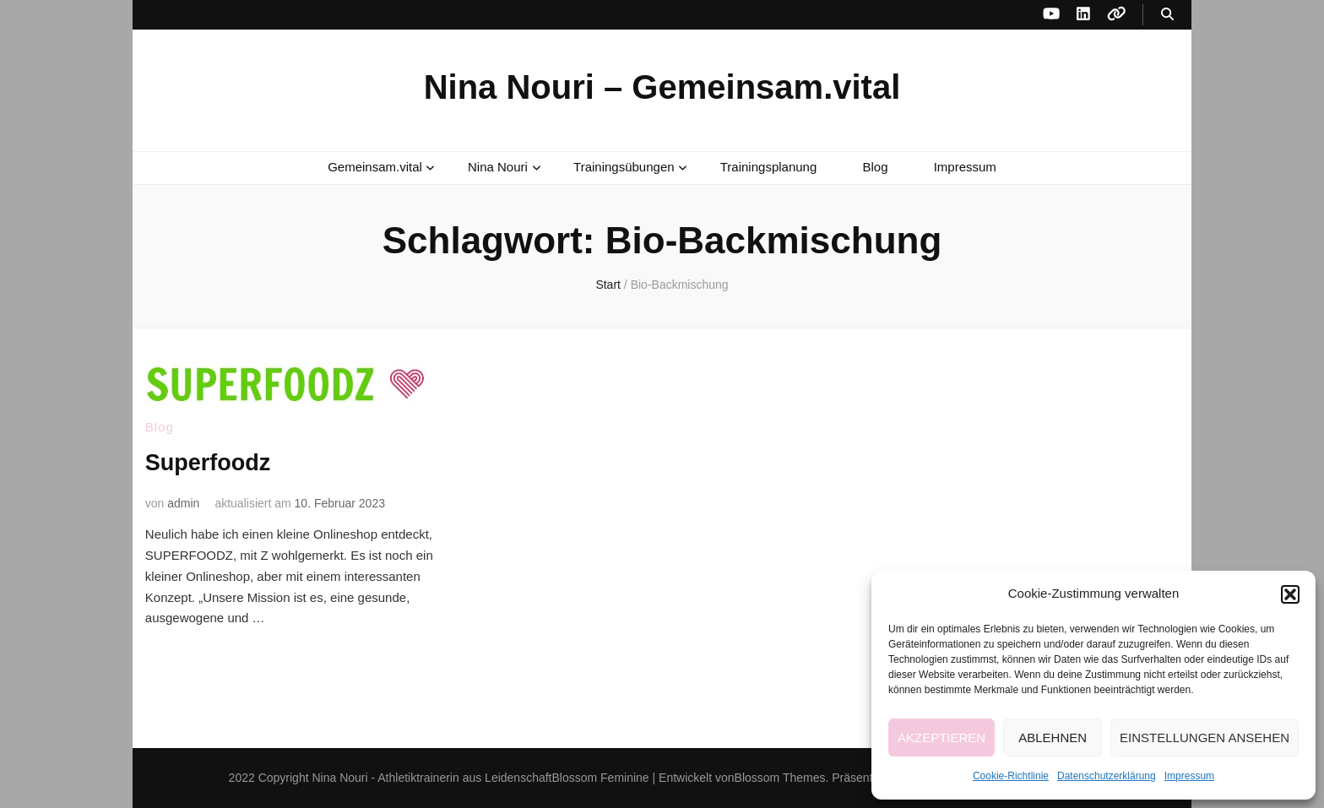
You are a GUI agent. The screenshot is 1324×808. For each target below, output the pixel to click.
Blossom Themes (780, 777)
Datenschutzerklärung (1106, 776)
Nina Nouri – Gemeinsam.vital (662, 87)
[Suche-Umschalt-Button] (1167, 14)
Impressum (1189, 776)
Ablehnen (1052, 737)
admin (183, 502)
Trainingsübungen (624, 167)
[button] (1290, 594)
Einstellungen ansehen (1204, 737)
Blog (874, 167)
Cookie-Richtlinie (1011, 776)
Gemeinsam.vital (375, 167)
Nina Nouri (498, 167)
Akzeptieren (941, 737)
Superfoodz (210, 462)
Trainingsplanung (768, 167)
